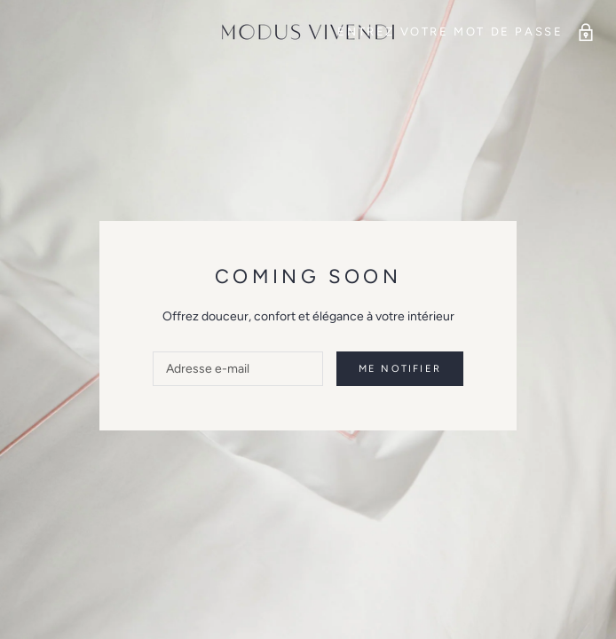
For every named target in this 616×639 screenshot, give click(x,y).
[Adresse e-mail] (238, 368)
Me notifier (400, 369)
